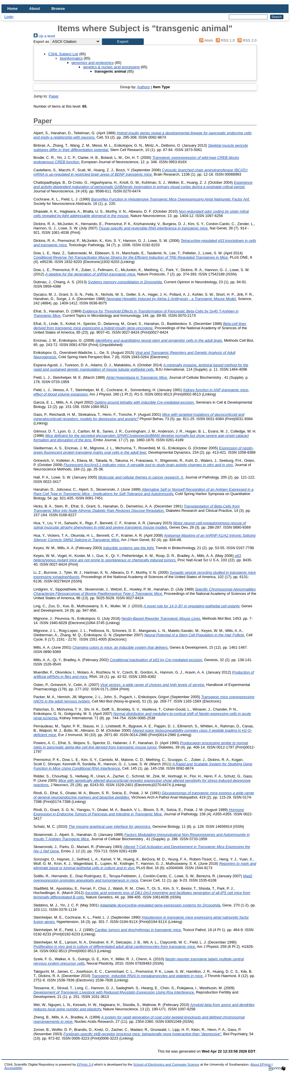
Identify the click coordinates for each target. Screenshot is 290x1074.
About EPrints (260, 1064)
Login (8, 16)
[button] (123, 41)
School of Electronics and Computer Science (166, 1064)
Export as (41, 41)
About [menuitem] (34, 8)
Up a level (44, 36)
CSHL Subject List (63, 54)
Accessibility (13, 1068)
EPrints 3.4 (85, 1064)
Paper (54, 96)
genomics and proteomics (93, 62)
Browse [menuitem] (58, 8)
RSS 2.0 (246, 40)
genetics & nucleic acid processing (111, 67)
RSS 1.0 (224, 40)
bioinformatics (71, 58)
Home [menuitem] (12, 8)
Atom (205, 40)
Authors (143, 87)
